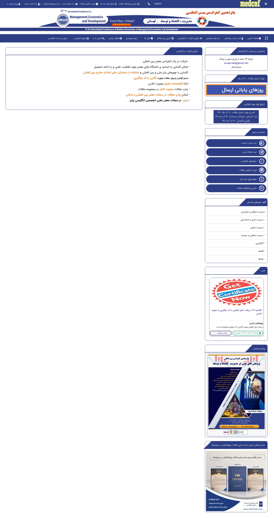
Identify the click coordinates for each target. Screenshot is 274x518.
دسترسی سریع (259, 132)
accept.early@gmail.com (236, 63)
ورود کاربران (13, 3)
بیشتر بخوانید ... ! (220, 333)
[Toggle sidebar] (266, 4)
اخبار (263, 270)
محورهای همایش (256, 202)
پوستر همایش (259, 348)
